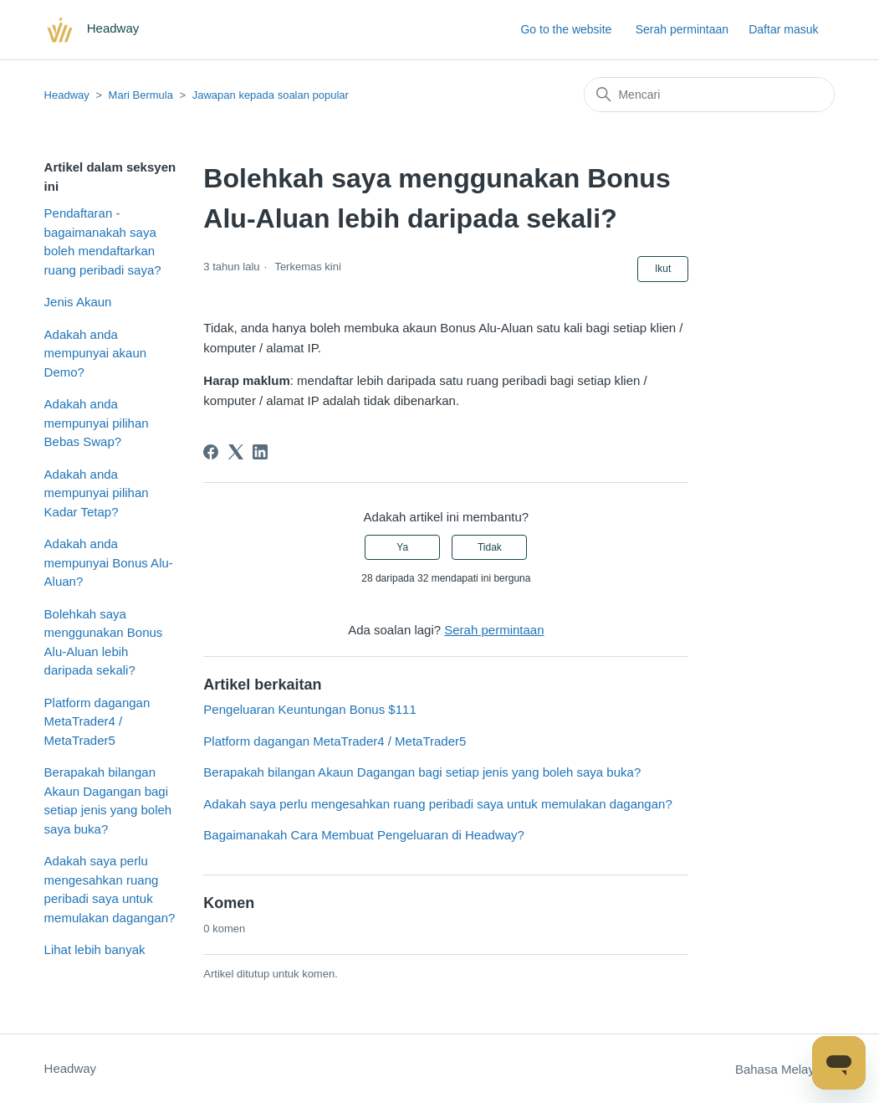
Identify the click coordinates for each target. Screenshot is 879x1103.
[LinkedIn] (260, 451)
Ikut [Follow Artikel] (663, 268)
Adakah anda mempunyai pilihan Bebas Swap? (96, 423)
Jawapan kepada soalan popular (270, 95)
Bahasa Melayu (785, 1069)
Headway (66, 95)
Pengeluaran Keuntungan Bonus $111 (309, 709)
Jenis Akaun (78, 302)
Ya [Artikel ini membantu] (402, 547)
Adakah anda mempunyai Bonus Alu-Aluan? (108, 562)
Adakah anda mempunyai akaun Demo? (95, 353)
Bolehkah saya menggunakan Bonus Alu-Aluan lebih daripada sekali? (103, 642)
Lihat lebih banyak (95, 949)
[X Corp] (235, 451)
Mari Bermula (141, 95)
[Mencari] (709, 94)
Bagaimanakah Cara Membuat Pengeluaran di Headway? (363, 835)
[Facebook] (210, 451)
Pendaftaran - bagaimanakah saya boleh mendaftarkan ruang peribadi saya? (102, 241)
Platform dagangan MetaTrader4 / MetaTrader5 (97, 721)
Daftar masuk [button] (783, 29)
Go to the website (565, 29)
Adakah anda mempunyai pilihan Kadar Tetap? (96, 493)
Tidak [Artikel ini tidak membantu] (490, 547)
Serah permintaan (682, 29)
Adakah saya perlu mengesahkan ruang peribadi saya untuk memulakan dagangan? (110, 889)
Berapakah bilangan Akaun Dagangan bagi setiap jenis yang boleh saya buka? (108, 800)
